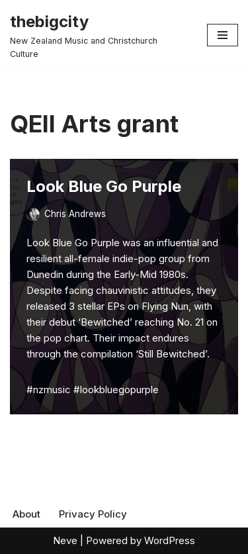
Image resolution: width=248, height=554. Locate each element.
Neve (65, 540)
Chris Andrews (75, 213)
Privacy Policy (93, 514)
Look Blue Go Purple (103, 186)
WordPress (169, 540)
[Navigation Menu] (222, 35)
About (26, 514)
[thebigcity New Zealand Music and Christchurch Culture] (98, 35)
